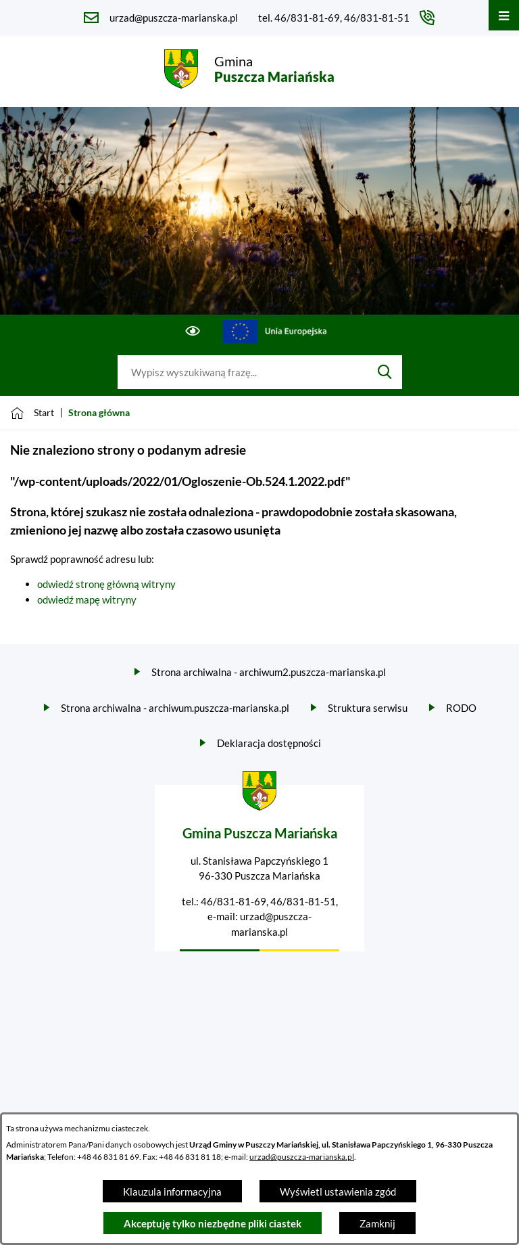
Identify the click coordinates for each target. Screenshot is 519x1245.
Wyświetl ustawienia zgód (338, 1191)
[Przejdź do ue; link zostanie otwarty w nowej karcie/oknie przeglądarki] (275, 331)
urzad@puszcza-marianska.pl (301, 1157)
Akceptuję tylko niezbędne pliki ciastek (212, 1223)
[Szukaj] (385, 372)
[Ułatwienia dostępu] (193, 331)
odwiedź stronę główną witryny (106, 584)
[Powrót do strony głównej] (32, 413)
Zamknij (377, 1223)
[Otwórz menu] (504, 15)
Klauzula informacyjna (172, 1191)
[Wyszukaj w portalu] (243, 372)
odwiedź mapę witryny (87, 599)
